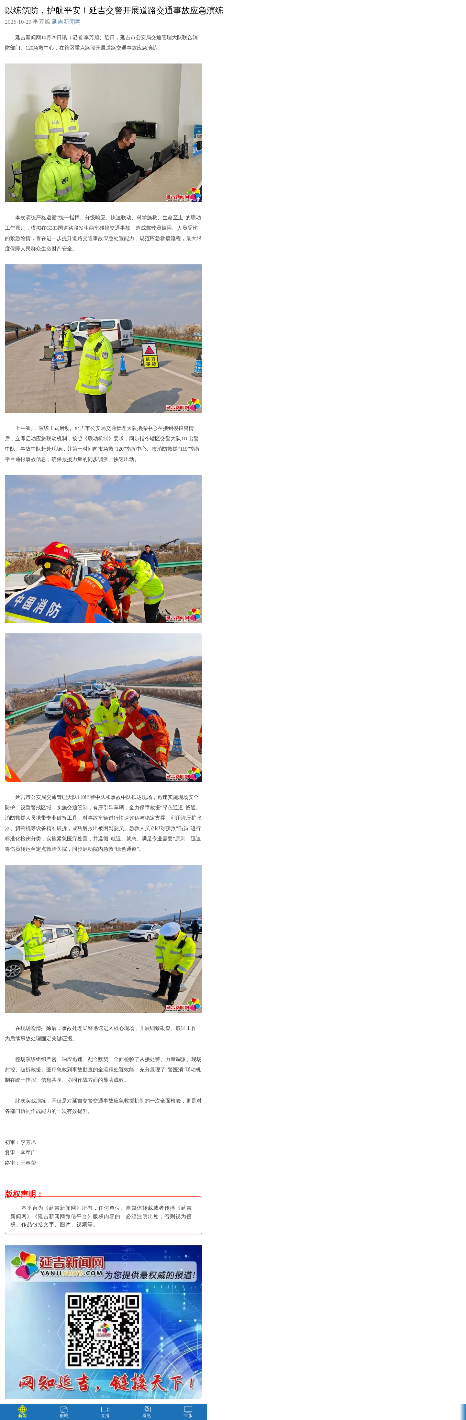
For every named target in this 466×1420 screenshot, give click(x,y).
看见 (146, 1415)
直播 (105, 1415)
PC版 (188, 1415)
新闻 (22, 1415)
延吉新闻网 (66, 21)
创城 (64, 1415)
